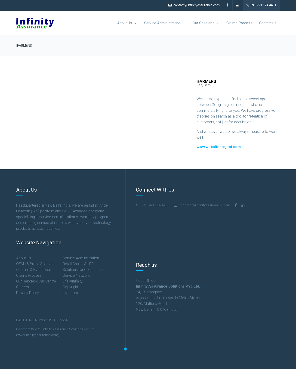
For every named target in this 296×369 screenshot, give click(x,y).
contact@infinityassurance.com (194, 5)
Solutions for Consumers (83, 269)
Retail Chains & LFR (78, 264)
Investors (70, 293)
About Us (127, 23)
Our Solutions (206, 23)
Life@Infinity (73, 281)
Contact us (267, 23)
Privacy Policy (27, 293)
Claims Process (239, 23)
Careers (22, 287)
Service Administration (165, 23)
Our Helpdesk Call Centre (36, 281)
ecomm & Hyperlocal (33, 269)
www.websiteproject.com (219, 147)
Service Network (76, 275)
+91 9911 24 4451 (261, 5)
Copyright (70, 287)
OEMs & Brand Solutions (35, 264)
